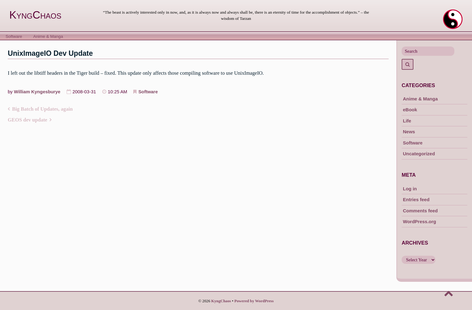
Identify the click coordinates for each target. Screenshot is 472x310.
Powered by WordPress (254, 301)
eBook (410, 109)
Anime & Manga (48, 36)
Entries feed (416, 199)
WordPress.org (419, 221)
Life (407, 120)
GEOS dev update (27, 120)
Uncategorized (419, 153)
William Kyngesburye (37, 91)
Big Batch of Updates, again (42, 109)
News (409, 131)
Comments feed (420, 210)
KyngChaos (35, 15)
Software (14, 36)
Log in (410, 188)
